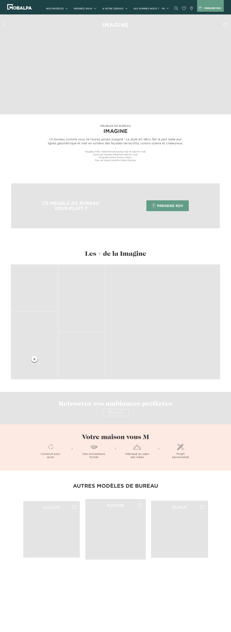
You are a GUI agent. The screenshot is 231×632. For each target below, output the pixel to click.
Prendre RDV (167, 205)
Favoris (115, 412)
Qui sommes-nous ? (146, 8)
